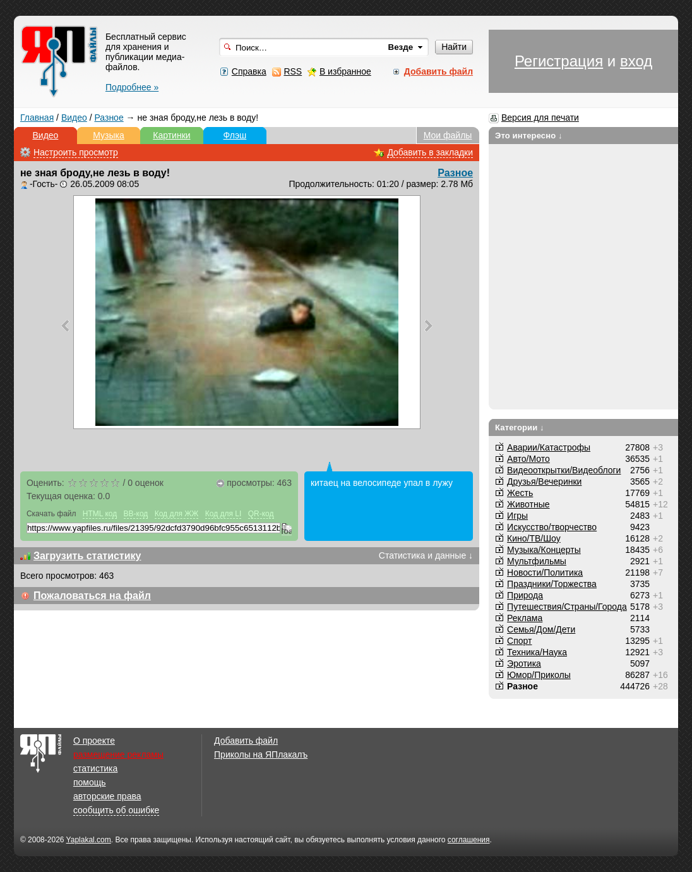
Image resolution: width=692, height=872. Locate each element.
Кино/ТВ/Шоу (534, 538)
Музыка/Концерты (544, 550)
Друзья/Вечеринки (544, 481)
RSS (292, 71)
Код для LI (223, 513)
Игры (517, 516)
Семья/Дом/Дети (541, 629)
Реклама (524, 618)
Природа (525, 595)
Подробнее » (131, 87)
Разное (108, 117)
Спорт (519, 641)
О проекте (94, 741)
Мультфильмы (536, 561)
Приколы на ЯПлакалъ (260, 754)
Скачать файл (51, 513)
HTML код (100, 513)
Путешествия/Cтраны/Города (567, 607)
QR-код (261, 513)
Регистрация (559, 61)
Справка (249, 71)
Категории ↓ (519, 427)
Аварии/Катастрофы (548, 447)
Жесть (520, 493)
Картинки (171, 135)
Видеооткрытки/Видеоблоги (564, 470)
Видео (74, 117)
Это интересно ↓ (529, 135)
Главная (37, 117)
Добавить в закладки (430, 152)
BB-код (136, 513)
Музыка (108, 135)
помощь (89, 782)
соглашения (469, 839)
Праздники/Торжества (552, 584)
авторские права (107, 796)
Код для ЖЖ (177, 513)
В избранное (345, 71)
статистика (95, 768)
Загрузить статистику (87, 555)
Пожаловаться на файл (92, 595)
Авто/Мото (528, 459)
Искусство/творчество (552, 527)
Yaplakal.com (88, 839)
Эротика (524, 663)
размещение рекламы (118, 754)
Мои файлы (448, 135)
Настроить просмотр (75, 152)
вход (636, 61)
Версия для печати (540, 117)
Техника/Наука (537, 652)
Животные (528, 504)
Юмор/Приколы (539, 675)
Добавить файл (246, 741)
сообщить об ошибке (116, 810)
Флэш (235, 135)
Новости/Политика (545, 572)
